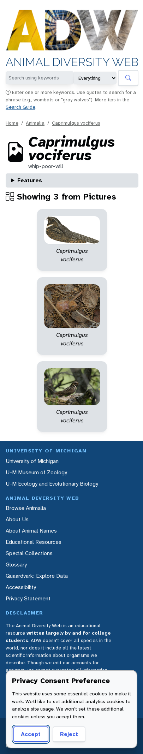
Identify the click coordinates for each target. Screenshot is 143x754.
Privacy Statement (28, 598)
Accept (31, 734)
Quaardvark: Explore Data (37, 576)
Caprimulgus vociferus (76, 123)
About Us (17, 519)
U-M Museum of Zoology (36, 472)
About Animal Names (31, 530)
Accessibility (21, 587)
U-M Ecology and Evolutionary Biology (52, 483)
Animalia (35, 123)
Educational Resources (33, 542)
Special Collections (29, 553)
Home (12, 123)
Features (29, 180)
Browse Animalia (26, 508)
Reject (69, 734)
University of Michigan (32, 461)
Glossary (16, 564)
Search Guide (20, 107)
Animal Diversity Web (72, 62)
